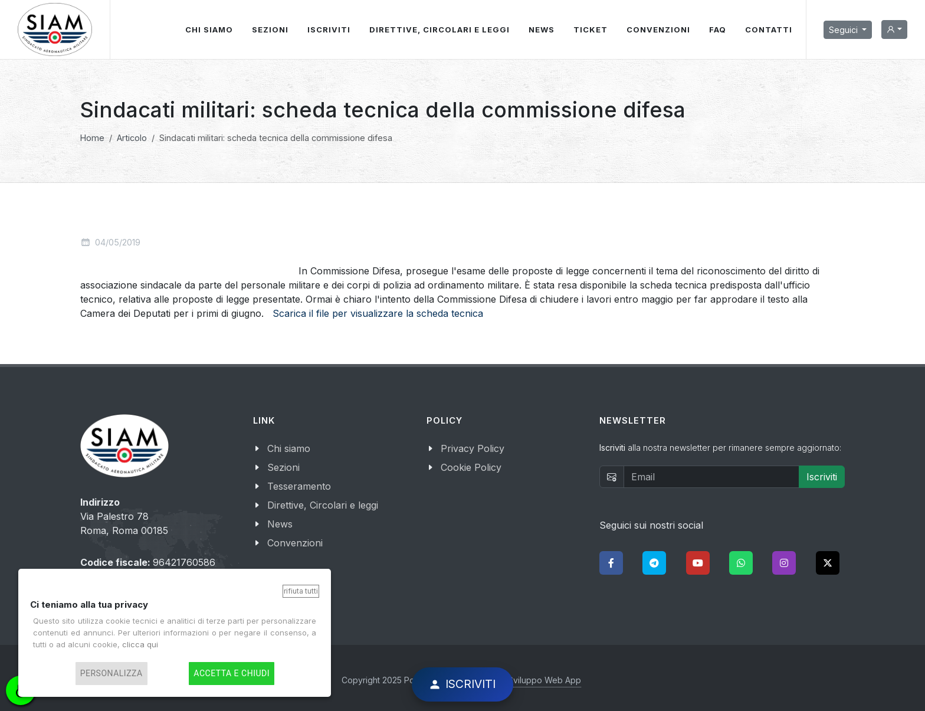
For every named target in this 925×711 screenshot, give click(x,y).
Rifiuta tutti (301, 591)
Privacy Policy (472, 448)
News (280, 524)
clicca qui (140, 644)
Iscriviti (821, 477)
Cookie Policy (471, 467)
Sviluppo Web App (544, 680)
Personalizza (111, 673)
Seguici (844, 30)
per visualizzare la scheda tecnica (406, 313)
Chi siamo (288, 448)
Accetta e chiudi (231, 673)
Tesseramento (299, 486)
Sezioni (283, 467)
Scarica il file (301, 313)
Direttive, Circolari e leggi (322, 505)
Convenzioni (295, 543)
